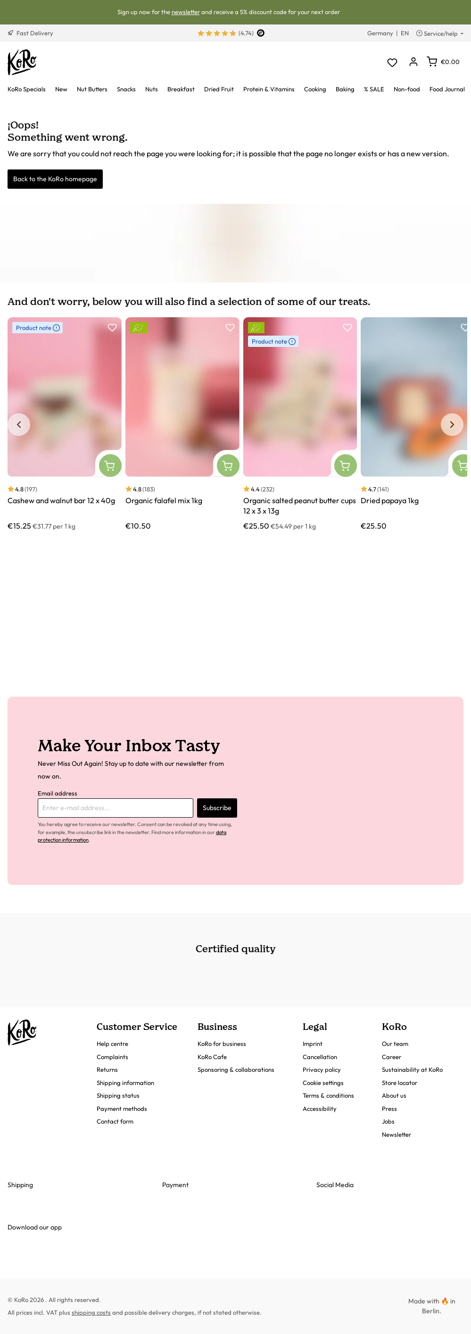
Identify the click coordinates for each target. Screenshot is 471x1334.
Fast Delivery (30, 33)
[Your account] (413, 62)
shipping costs (91, 1312)
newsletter (186, 12)
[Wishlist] (392, 62)
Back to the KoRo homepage (55, 179)
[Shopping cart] (443, 62)
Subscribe (217, 808)
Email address (57, 793)
